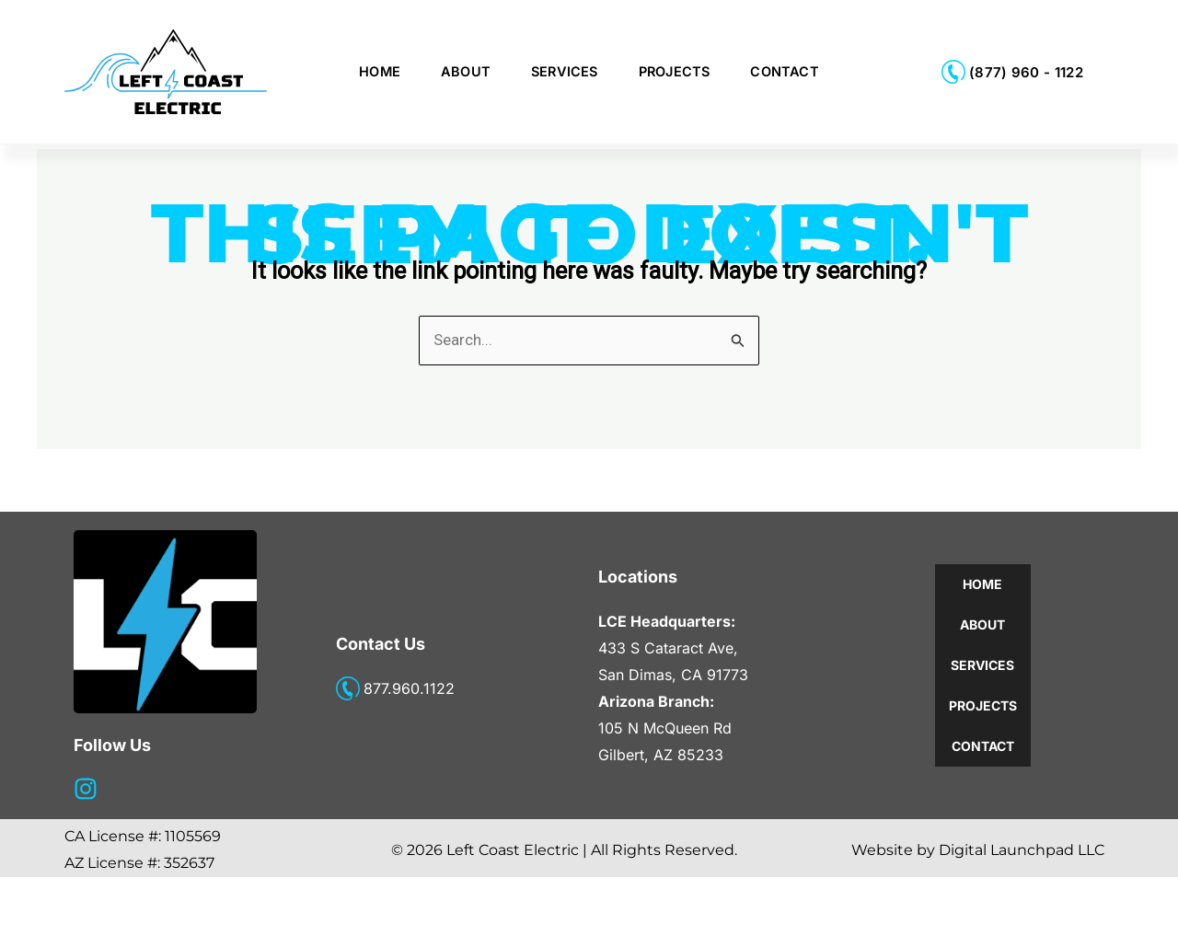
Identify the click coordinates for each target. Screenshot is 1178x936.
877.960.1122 (409, 747)
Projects (674, 71)
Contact (784, 71)
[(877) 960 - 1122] (953, 72)
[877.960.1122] (348, 747)
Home (379, 71)
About (466, 71)
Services (564, 71)
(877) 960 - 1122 (1026, 72)
